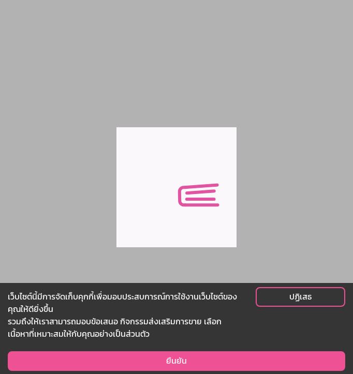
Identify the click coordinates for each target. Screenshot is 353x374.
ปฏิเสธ (300, 297)
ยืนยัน (176, 361)
